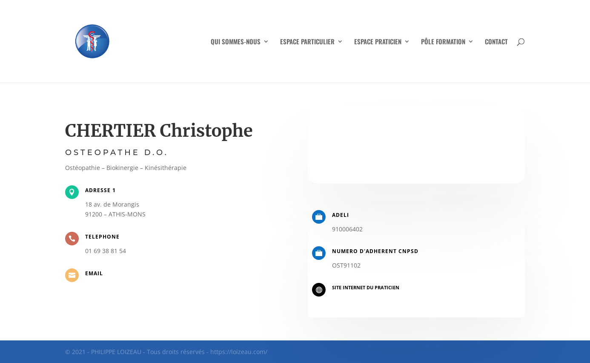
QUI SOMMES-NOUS (236, 42)
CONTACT (496, 42)
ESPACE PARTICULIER (307, 42)
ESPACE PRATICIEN (377, 42)
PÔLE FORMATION (443, 42)
